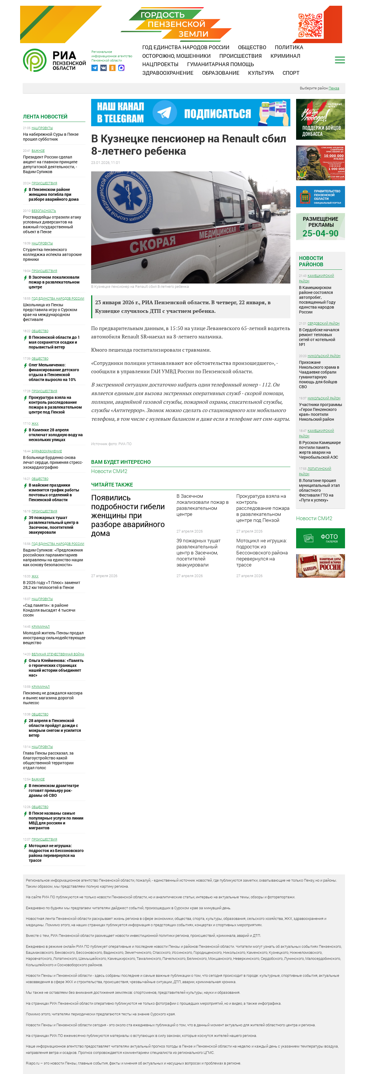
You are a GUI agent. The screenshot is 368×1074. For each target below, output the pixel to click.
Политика (289, 47)
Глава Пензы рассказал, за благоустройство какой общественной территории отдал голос (48, 760)
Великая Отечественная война (58, 654)
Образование (220, 72)
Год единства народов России (185, 47)
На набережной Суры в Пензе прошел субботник (50, 136)
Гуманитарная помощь (220, 64)
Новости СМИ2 (109, 471)
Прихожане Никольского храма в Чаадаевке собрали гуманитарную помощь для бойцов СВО (319, 374)
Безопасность (44, 210)
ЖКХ (35, 423)
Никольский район (324, 356)
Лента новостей (45, 116)
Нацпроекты (160, 64)
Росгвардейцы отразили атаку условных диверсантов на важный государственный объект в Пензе (52, 224)
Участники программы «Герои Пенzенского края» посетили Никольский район (320, 412)
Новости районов (311, 261)
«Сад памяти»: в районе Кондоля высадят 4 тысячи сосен (49, 610)
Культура (261, 72)
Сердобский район (324, 323)
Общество (252, 47)
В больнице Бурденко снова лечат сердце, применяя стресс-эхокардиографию (53, 462)
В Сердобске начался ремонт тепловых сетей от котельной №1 (319, 337)
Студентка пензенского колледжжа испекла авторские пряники (52, 254)
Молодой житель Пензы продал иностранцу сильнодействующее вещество (54, 637)
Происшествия (240, 55)
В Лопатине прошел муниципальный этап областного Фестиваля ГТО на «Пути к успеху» (319, 490)
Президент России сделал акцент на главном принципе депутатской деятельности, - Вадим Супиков (50, 164)
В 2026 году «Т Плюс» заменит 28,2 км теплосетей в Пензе (51, 585)
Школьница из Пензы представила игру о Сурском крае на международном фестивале (50, 312)
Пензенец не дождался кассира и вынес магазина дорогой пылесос (53, 697)
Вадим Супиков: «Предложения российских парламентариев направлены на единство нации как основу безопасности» (53, 557)
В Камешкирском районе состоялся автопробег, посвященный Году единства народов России (317, 299)
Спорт (291, 72)
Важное (38, 150)
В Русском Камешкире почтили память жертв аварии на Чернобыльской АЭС (320, 450)
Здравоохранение (167, 72)
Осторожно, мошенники (176, 55)
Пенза (334, 88)
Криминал (285, 55)
